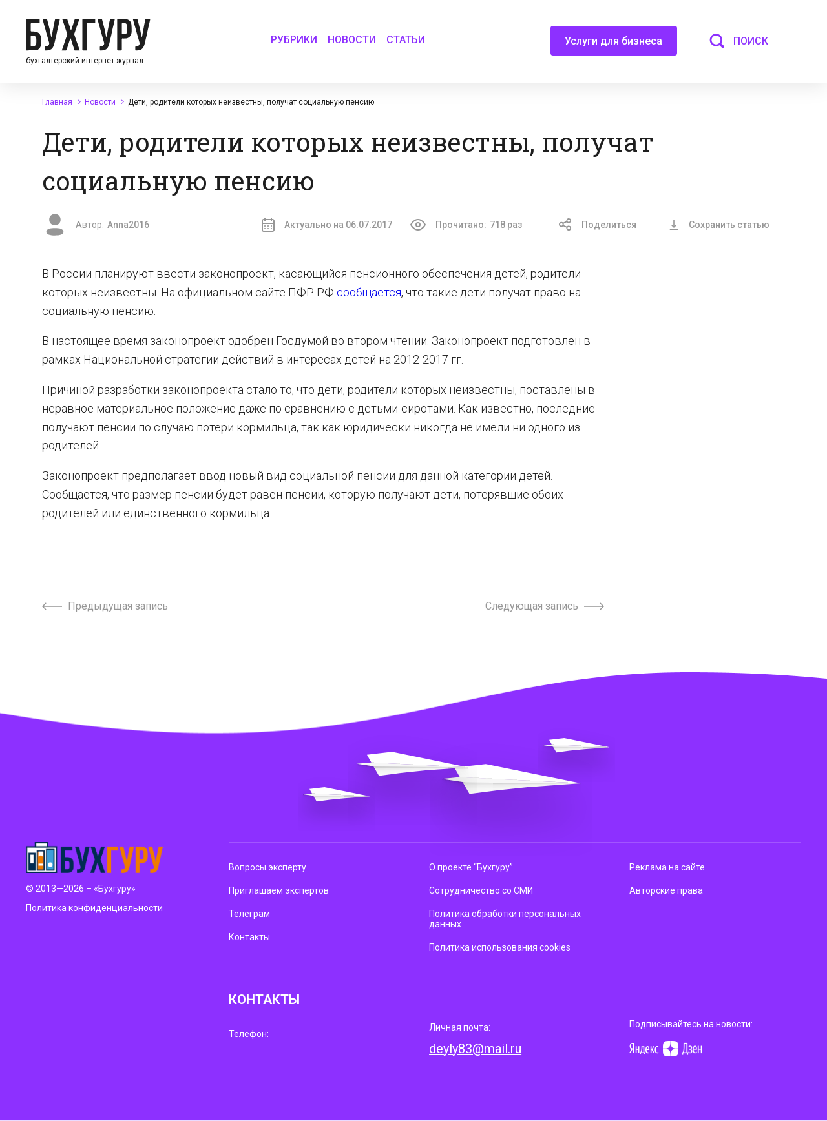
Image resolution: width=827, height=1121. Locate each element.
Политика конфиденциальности (94, 908)
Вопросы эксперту (267, 867)
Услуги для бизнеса (613, 45)
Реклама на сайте (667, 867)
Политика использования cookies (500, 947)
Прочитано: (466, 224)
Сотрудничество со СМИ (481, 890)
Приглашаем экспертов (279, 890)
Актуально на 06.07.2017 (327, 225)
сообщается (369, 292)
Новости (352, 40)
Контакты (249, 937)
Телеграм (249, 914)
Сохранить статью (719, 225)
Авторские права (666, 890)
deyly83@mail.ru (475, 1048)
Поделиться (597, 224)
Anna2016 (128, 225)
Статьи (405, 40)
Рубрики (294, 40)
